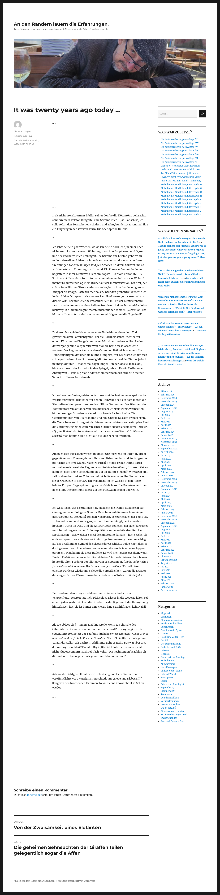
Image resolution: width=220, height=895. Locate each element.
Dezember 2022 (169, 516)
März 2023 (166, 506)
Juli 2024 (165, 455)
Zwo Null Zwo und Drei (172, 721)
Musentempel (168, 664)
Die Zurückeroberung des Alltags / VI (179, 139)
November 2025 (169, 401)
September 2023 (169, 489)
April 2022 (166, 543)
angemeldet (34, 794)
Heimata (165, 654)
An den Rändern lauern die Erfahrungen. (61, 24)
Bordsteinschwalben (171, 623)
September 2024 (169, 448)
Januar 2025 (167, 435)
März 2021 (166, 580)
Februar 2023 (167, 509)
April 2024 (166, 465)
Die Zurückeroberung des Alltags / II (179, 158)
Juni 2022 (166, 536)
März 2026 (166, 391)
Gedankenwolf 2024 (171, 647)
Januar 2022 (167, 553)
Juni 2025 (166, 418)
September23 (167, 687)
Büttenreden (167, 627)
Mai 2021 (165, 573)
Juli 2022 (165, 533)
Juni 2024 (166, 458)
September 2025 (169, 408)
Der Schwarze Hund (171, 643)
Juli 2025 (165, 415)
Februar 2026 (168, 394)
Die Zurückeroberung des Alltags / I (179, 162)
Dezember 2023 (169, 479)
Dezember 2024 (169, 438)
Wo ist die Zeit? (168, 707)
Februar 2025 (167, 431)
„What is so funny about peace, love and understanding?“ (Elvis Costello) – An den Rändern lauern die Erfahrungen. (180, 327)
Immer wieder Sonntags (173, 657)
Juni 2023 (165, 496)
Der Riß (164, 640)
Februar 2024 (167, 472)
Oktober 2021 (167, 556)
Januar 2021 (167, 587)
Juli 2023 (165, 492)
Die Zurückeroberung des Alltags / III (180, 154)
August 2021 (167, 563)
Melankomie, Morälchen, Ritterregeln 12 (181, 192)
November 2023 (169, 482)
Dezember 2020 (169, 590)
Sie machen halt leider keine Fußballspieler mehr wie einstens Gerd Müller (181, 282)
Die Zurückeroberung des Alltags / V (179, 147)
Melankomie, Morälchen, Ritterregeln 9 (181, 203)
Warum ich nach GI (24, 143)
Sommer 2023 (168, 691)
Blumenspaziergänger (172, 620)
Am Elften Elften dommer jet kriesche (180, 173)
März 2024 (166, 469)
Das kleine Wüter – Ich (172, 637)
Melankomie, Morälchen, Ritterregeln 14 (181, 184)
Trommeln (166, 694)
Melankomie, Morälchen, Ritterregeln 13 (181, 188)
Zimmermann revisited (173, 711)
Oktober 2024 (168, 445)
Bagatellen (166, 616)
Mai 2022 (165, 539)
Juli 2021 (165, 566)
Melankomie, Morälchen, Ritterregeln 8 (181, 207)
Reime (164, 681)
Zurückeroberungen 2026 (174, 714)
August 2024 (167, 452)
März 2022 (166, 546)
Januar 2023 (167, 512)
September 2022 (169, 526)
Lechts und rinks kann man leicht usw (180, 169)
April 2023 (166, 502)
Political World (30, 140)
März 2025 (166, 428)
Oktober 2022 (168, 523)
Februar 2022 (167, 549)
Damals (18, 140)
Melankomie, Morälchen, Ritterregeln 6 (181, 214)
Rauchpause (167, 677)
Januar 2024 (167, 475)
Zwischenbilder (169, 718)
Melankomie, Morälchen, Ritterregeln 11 (181, 195)
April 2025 (166, 425)
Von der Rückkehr (170, 697)
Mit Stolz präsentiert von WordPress (76, 881)
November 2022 (169, 519)
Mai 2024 (165, 462)
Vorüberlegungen (170, 701)
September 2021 (169, 560)
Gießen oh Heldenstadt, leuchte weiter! (181, 165)
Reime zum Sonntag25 (172, 684)
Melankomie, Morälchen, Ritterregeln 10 (181, 199)
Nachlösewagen (169, 667)
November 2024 (169, 442)
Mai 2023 (165, 499)
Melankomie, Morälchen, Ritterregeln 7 (181, 211)
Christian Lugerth (23, 131)
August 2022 (167, 529)
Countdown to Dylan (171, 630)
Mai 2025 (165, 421)
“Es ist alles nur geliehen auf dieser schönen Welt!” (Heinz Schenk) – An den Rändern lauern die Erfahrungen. (181, 274)
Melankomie (167, 660)
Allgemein (166, 613)
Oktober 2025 (168, 405)
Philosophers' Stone (171, 670)
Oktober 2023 (167, 485)
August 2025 (167, 411)
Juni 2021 (165, 570)
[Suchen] (202, 114)
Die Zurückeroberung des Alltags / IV (179, 150)
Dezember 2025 (169, 398)
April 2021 (166, 576)
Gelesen (165, 650)
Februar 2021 (167, 583)
